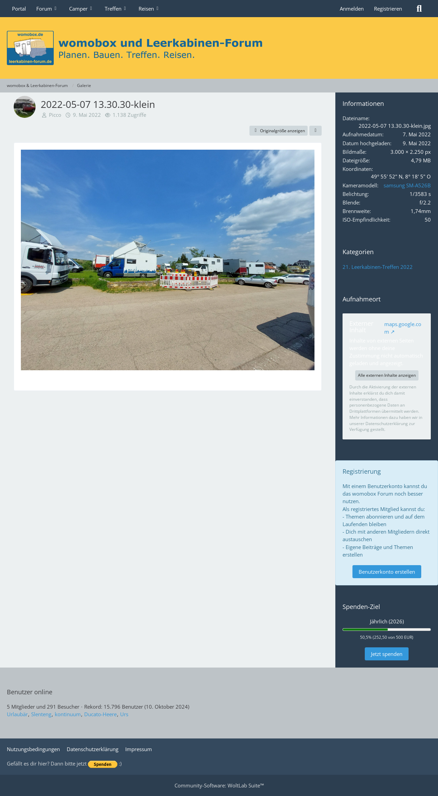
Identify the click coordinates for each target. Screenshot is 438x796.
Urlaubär (17, 714)
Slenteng (41, 714)
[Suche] (419, 8)
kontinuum (68, 714)
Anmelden (352, 8)
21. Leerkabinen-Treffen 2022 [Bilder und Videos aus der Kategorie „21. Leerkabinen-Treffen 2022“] (378, 266)
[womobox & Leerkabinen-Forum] (219, 48)
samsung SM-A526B (407, 185)
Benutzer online (29, 692)
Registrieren (388, 8)
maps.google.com (402, 328)
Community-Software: (219, 785)
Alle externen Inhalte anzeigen (387, 375)
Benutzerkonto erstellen (387, 571)
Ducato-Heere (100, 714)
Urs (124, 714)
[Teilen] (315, 131)
